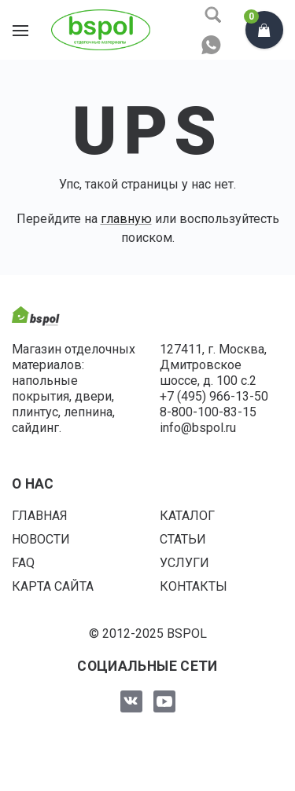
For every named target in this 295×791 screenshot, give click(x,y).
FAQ (23, 562)
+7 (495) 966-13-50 (214, 396)
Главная (40, 515)
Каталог (187, 515)
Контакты (193, 586)
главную (126, 218)
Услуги (184, 562)
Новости (41, 539)
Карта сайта (53, 586)
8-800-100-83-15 (208, 412)
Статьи (183, 539)
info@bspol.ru (198, 427)
